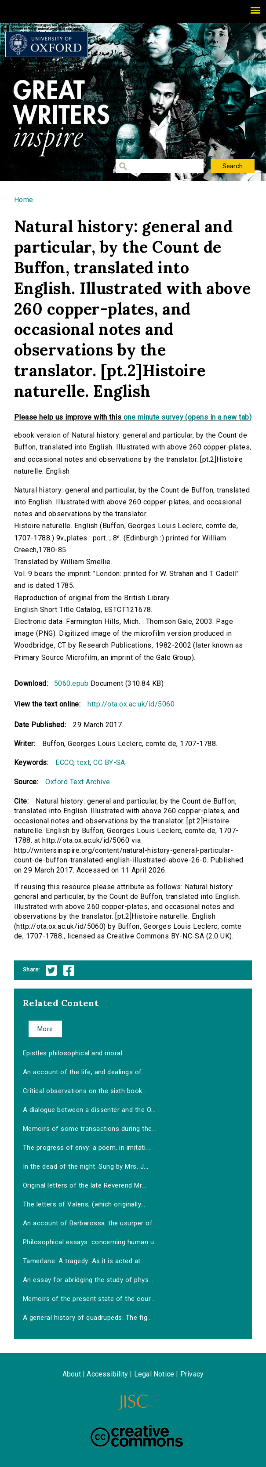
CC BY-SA (109, 762)
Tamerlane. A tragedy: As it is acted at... (84, 1261)
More (45, 1029)
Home (23, 200)
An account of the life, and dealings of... (84, 1072)
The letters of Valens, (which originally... (84, 1204)
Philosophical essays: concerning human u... (91, 1242)
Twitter (51, 970)
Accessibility (107, 1374)
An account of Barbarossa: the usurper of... (90, 1223)
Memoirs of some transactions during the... (90, 1129)
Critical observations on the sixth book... (85, 1091)
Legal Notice (154, 1374)
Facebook (68, 970)
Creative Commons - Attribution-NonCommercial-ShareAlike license (137, 1436)
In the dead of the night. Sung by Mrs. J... (86, 1166)
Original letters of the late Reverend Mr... (84, 1185)
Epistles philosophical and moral (72, 1053)
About (71, 1374)
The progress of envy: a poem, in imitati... (86, 1148)
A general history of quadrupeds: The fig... (87, 1318)
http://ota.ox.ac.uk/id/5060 (131, 704)
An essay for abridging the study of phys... (88, 1280)
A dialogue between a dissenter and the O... (89, 1110)
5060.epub (71, 683)
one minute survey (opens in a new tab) (187, 417)
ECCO (64, 762)
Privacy (192, 1374)
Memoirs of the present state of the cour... (89, 1299)
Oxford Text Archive (77, 782)
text (83, 762)
